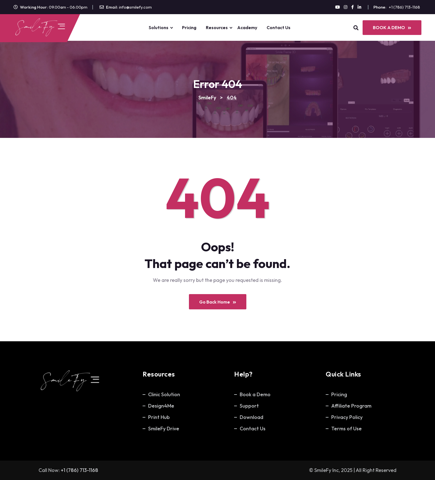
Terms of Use (346, 428)
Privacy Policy (347, 417)
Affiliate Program (351, 406)
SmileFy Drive (163, 428)
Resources (217, 27)
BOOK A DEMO (392, 27)
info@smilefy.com (135, 7)
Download (251, 417)
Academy (247, 27)
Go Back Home (217, 302)
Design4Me (161, 406)
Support (249, 406)
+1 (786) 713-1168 (404, 7)
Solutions (158, 27)
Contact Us (278, 27)
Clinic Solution (164, 394)
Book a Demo (255, 394)
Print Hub (159, 417)
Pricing (189, 27)
